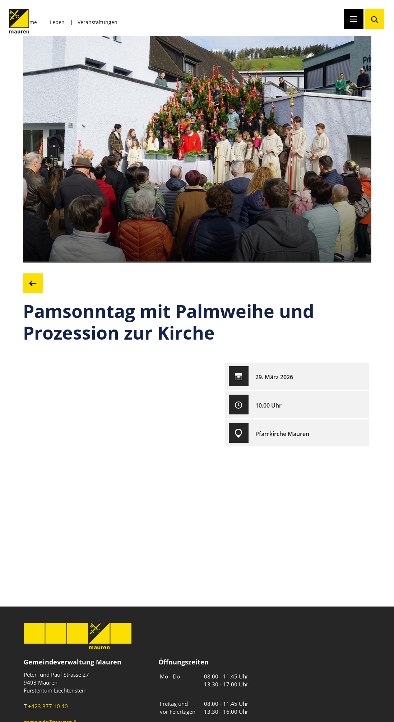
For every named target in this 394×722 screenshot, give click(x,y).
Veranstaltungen (97, 22)
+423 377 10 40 (48, 706)
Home (30, 22)
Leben (57, 22)
